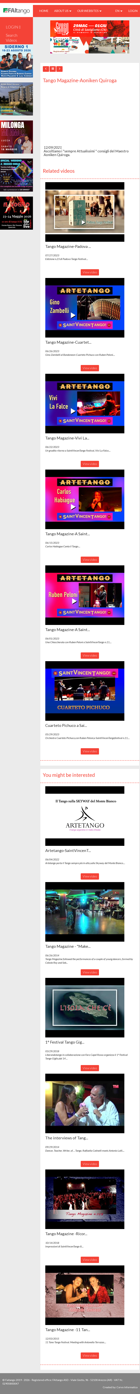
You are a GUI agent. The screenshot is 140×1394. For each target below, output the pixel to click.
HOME (45, 11)
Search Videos (11, 38)
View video (90, 272)
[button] (84, 212)
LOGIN (133, 11)
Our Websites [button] (89, 11)
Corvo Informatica (127, 1387)
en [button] (119, 11)
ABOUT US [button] (62, 11)
